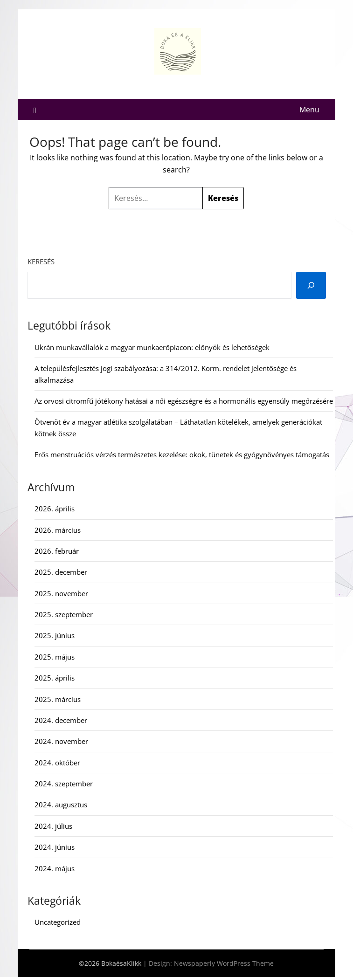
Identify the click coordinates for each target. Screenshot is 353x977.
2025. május (55, 656)
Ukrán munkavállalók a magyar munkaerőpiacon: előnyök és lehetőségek (152, 347)
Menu (309, 109)
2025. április (55, 677)
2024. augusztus (61, 804)
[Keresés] (311, 285)
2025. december (61, 572)
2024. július (53, 826)
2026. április (55, 508)
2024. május (55, 868)
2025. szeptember (64, 614)
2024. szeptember (64, 783)
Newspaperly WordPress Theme (224, 963)
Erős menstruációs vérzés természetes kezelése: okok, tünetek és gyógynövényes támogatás (182, 454)
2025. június (55, 635)
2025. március (58, 699)
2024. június (55, 847)
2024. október (57, 762)
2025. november (61, 593)
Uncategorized (58, 922)
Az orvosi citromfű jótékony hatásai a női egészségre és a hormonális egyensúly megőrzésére (184, 401)
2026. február (57, 551)
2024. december (61, 720)
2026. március (58, 530)
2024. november (61, 741)
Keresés (41, 261)
